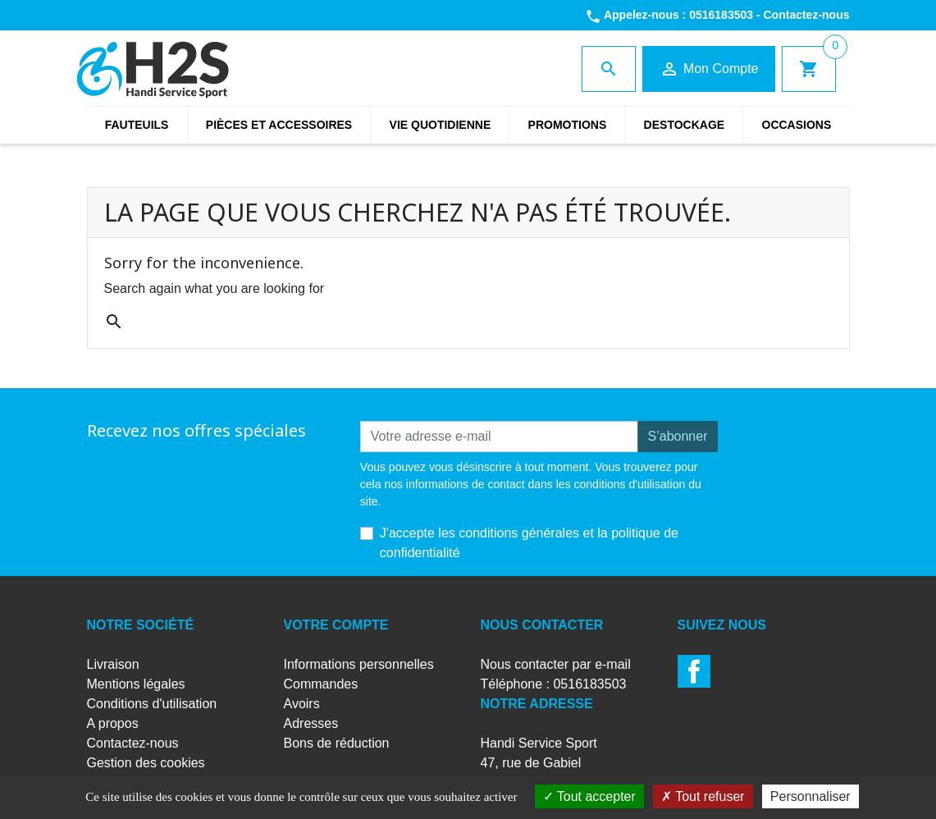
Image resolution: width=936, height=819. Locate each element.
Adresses (311, 723)
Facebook (694, 671)
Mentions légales (136, 684)
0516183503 (721, 14)
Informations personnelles (359, 664)
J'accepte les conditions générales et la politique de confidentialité (529, 543)
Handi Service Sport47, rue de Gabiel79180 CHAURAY (539, 762)
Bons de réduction (337, 743)
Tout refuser (703, 796)
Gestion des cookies (146, 763)
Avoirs (302, 704)
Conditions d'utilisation (152, 704)
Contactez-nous (807, 14)
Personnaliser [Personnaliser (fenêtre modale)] (810, 796)
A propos (113, 723)
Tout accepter (589, 796)
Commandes (321, 684)
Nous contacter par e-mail (556, 664)
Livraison (113, 664)
